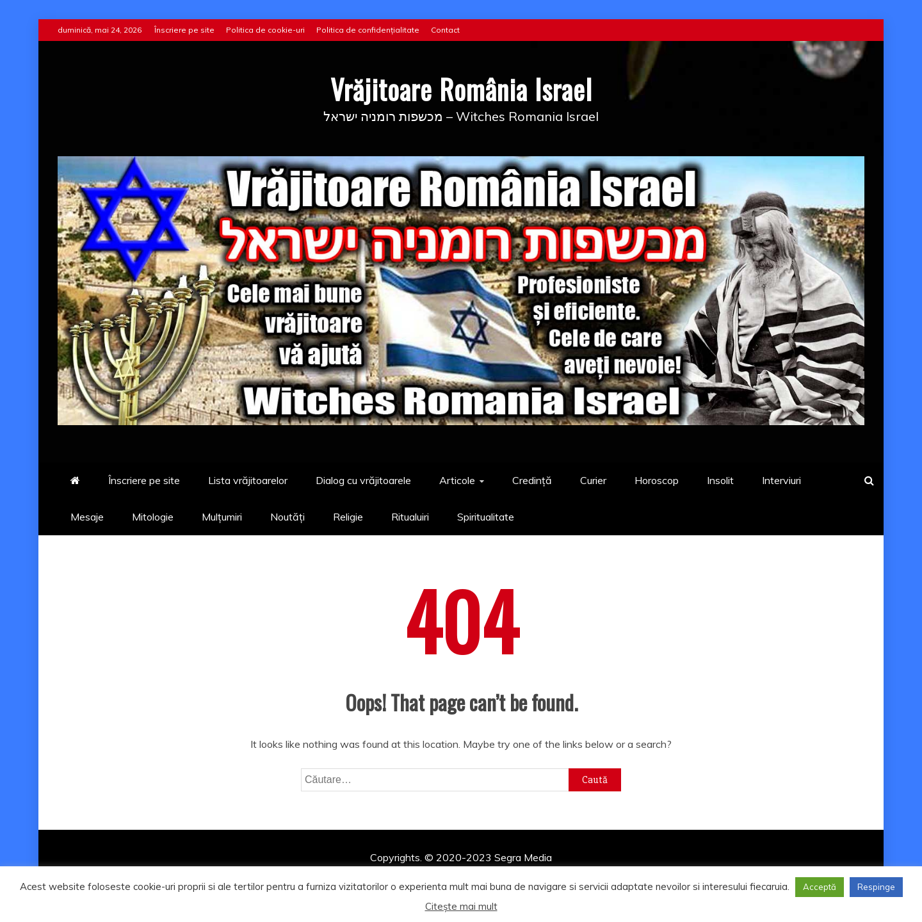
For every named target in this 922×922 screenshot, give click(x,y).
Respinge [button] (876, 887)
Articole (457, 480)
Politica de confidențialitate (367, 30)
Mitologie (153, 516)
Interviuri (781, 480)
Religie (348, 516)
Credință (532, 480)
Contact (445, 30)
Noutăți (287, 516)
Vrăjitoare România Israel (461, 89)
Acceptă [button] (819, 887)
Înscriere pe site (184, 30)
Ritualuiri (410, 516)
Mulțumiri (222, 516)
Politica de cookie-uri (265, 30)
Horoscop (657, 480)
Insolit (720, 480)
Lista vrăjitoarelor (247, 480)
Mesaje (87, 516)
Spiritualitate (485, 516)
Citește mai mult (461, 906)
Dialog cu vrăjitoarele (363, 480)
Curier (593, 480)
